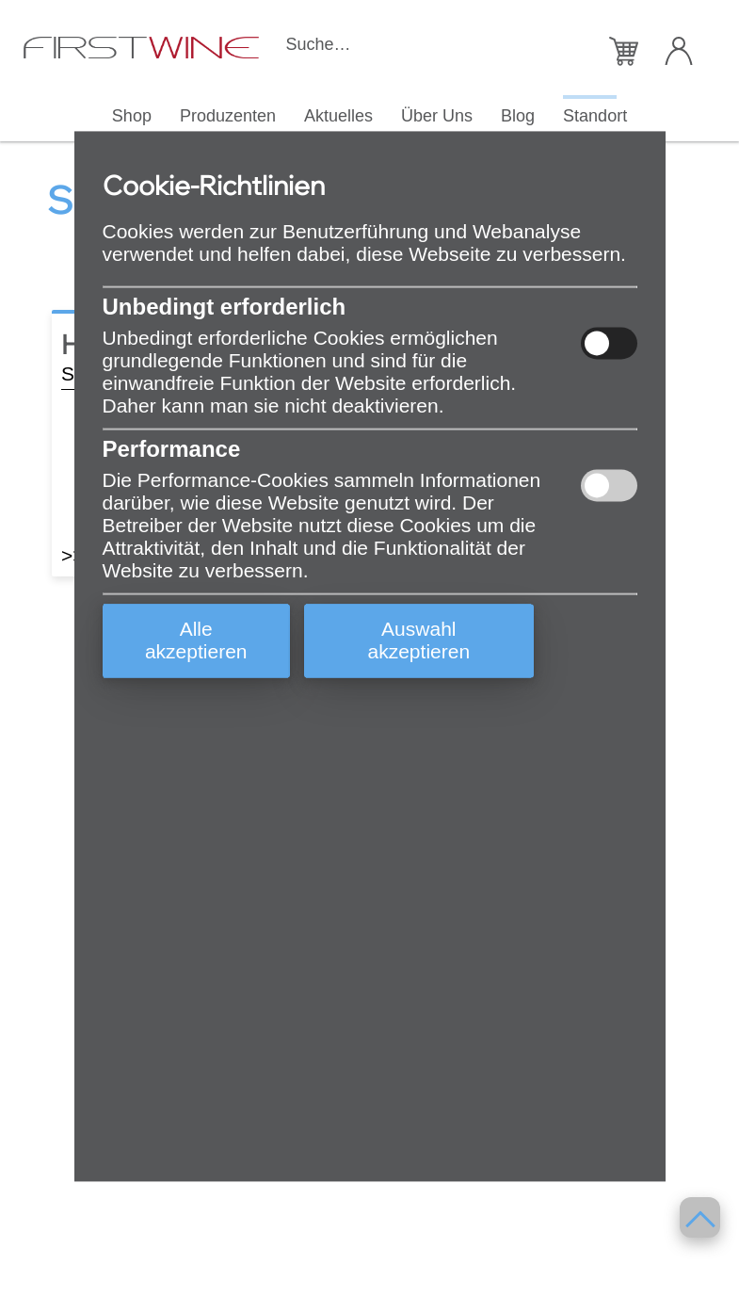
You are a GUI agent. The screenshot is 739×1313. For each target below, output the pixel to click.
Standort (595, 114)
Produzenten (228, 114)
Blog (518, 114)
